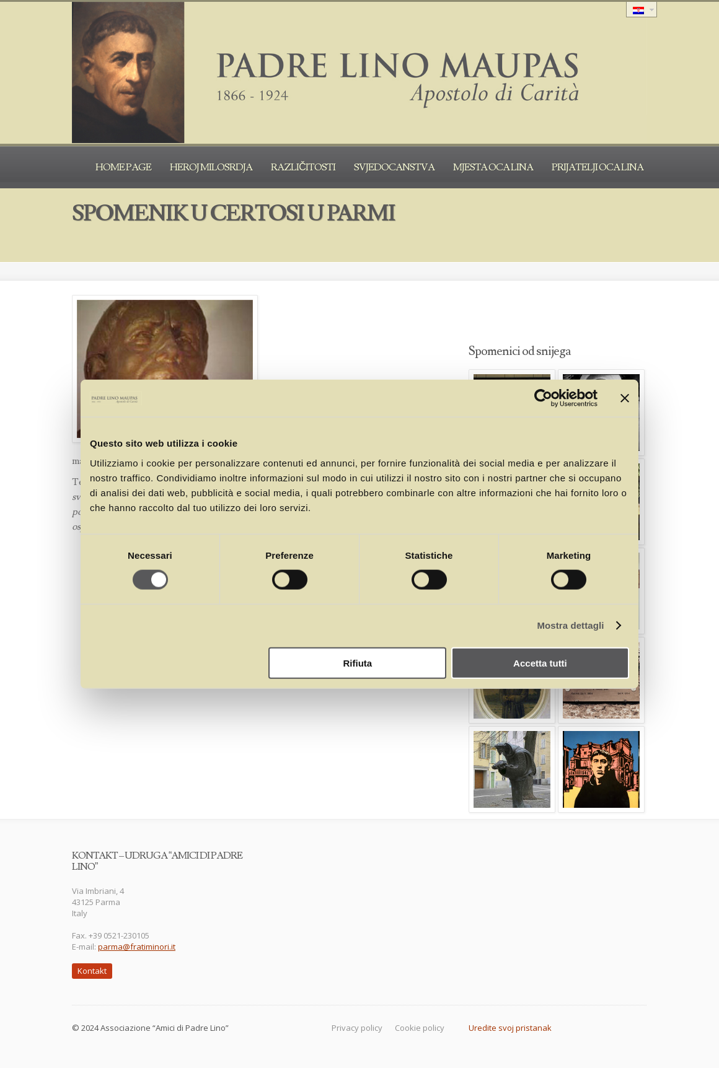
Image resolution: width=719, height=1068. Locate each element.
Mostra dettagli (570, 625)
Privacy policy (357, 1027)
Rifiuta (358, 662)
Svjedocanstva (394, 167)
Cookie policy (419, 1027)
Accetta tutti (540, 662)
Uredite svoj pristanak (510, 1027)
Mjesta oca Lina (493, 167)
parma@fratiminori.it (136, 946)
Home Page (123, 167)
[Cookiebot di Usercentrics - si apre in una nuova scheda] (543, 398)
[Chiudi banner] (624, 398)
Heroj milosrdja (211, 167)
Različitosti (303, 167)
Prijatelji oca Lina (597, 167)
